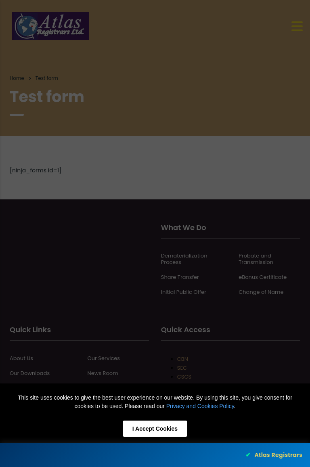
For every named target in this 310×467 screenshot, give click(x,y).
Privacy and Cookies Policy (200, 406)
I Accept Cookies (155, 428)
